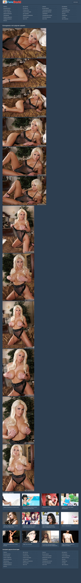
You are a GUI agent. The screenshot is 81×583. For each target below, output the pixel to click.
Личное (63, 559)
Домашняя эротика (46, 557)
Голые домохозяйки (47, 555)
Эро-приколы (65, 564)
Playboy (5, 552)
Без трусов (25, 552)
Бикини (44, 552)
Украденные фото (7, 564)
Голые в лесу (26, 555)
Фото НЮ (44, 564)
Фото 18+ (25, 564)
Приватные (64, 561)
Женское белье (65, 557)
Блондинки (64, 552)
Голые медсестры (66, 555)
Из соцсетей (26, 559)
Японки (5, 566)
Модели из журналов (28, 561)
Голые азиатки (6, 555)
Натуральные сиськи (47, 561)
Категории (76, 2)
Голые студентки (7, 557)
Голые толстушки (27, 557)
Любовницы (6, 561)
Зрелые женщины (7, 559)
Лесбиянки (44, 559)
